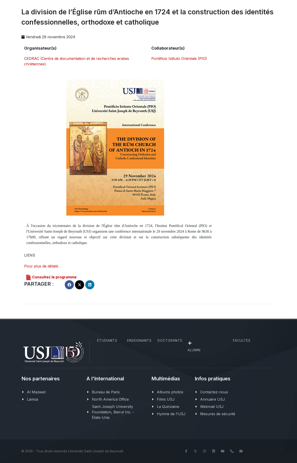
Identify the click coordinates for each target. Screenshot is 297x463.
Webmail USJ (212, 406)
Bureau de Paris (106, 392)
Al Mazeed (36, 392)
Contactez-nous (214, 392)
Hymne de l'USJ (171, 414)
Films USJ (166, 399)
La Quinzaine (168, 406)
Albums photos (170, 392)
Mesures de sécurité (217, 414)
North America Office (110, 399)
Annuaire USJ (212, 399)
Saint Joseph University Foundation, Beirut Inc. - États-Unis (113, 412)
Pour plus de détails (41, 266)
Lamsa (32, 399)
